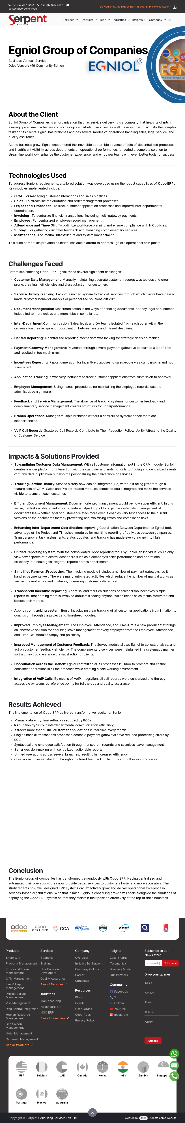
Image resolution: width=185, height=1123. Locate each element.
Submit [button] (153, 1040)
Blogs (79, 997)
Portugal (21, 1102)
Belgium (41, 1075)
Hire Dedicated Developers (50, 971)
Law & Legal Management (15, 986)
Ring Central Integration (22, 1009)
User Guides (83, 1009)
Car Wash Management (22, 1039)
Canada (82, 1075)
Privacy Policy (85, 1020)
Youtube (120, 1009)
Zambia (143, 1075)
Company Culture (87, 969)
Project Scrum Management (16, 995)
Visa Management (18, 1003)
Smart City (13, 957)
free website (169, 1117)
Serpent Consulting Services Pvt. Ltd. (51, 1118)
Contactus (82, 981)
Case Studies (118, 957)
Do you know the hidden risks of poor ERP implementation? (135, 6)
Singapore (163, 1075)
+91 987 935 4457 (50, 4)
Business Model (120, 969)
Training (45, 963)
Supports (46, 957)
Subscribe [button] (170, 963)
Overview (81, 957)
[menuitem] (70, 19)
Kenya (103, 1075)
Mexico (41, 1102)
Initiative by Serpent (88, 963)
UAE (62, 1075)
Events (79, 1003)
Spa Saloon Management (15, 1025)
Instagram (121, 1014)
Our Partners (119, 975)
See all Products (17, 1045)
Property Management (21, 963)
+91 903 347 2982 (21, 4)
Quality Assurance (53, 978)
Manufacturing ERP (53, 1001)
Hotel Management (19, 1033)
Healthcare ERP (51, 1007)
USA (21, 1075)
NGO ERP (47, 1012)
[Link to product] (19, 928)
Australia (62, 1102)
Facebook (121, 991)
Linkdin (119, 1003)
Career (80, 975)
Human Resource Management (18, 1016)
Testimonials (118, 963)
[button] (92, 1112)
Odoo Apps (83, 1014)
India (123, 1075)
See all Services (52, 984)
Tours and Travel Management (17, 971)
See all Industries (52, 1018)
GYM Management (18, 978)
